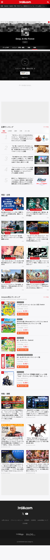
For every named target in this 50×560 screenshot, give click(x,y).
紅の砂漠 (8, 234)
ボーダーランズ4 (34, 234)
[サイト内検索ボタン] (48, 2)
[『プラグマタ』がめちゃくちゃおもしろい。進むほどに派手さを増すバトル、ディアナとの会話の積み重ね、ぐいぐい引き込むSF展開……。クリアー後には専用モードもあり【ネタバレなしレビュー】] (12, 468)
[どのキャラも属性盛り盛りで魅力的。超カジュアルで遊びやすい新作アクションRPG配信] (37, 203)
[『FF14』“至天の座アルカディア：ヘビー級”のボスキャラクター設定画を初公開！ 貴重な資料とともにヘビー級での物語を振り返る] (37, 438)
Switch (11, 6)
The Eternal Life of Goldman (37, 286)
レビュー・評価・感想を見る (24, 68)
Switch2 (6, 6)
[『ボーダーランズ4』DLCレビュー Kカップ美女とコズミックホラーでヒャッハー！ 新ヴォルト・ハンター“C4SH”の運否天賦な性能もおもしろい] (37, 228)
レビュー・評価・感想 (18, 47)
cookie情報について (43, 535)
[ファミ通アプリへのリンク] (19, 549)
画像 (29, 47)
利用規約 (26, 535)
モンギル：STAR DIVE (36, 209)
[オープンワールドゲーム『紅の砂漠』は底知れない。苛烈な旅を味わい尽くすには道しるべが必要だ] (12, 280)
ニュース (45, 6)
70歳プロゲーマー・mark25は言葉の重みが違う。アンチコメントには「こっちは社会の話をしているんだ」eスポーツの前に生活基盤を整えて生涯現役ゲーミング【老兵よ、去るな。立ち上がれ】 (12, 451)
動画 (35, 47)
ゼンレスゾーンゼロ (10, 262)
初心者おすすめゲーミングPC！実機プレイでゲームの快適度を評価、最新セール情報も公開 (12, 214)
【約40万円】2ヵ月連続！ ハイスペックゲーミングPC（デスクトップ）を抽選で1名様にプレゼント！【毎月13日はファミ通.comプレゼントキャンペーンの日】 (37, 421)
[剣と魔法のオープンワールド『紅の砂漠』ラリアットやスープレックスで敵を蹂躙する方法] (12, 228)
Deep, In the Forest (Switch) (29, 22)
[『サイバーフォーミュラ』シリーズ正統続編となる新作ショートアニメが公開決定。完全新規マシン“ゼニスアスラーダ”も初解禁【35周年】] (42, 171)
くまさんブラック (35, 262)
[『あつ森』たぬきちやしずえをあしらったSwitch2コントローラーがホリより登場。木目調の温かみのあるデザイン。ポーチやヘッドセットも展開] (42, 149)
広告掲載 (25, 538)
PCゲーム (20, 6)
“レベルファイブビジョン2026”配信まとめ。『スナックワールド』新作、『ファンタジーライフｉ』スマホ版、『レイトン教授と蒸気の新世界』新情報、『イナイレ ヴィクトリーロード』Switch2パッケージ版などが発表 (12, 422)
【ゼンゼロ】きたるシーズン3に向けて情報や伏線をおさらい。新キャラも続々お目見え (12, 266)
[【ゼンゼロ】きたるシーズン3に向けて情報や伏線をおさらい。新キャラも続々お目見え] (12, 256)
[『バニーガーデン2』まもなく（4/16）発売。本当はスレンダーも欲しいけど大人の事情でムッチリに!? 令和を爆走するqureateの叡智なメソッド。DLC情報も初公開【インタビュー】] (37, 468)
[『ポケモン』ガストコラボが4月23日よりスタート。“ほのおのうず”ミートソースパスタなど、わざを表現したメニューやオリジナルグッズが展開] (42, 138)
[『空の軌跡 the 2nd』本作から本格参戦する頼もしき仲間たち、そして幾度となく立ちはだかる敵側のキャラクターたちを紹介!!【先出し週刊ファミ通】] (42, 160)
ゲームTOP (6, 47)
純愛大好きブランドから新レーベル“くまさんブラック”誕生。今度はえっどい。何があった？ (37, 266)
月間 (21, 131)
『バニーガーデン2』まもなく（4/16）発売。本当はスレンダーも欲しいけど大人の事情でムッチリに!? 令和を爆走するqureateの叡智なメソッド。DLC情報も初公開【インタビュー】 (37, 480)
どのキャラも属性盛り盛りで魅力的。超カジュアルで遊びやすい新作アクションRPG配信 (37, 214)
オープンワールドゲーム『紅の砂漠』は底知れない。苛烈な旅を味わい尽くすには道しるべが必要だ (12, 291)
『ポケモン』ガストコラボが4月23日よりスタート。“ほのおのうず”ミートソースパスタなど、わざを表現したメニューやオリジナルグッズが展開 (22, 137)
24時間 (10, 131)
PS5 (15, 6)
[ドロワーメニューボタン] (2, 2)
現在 (4, 131)
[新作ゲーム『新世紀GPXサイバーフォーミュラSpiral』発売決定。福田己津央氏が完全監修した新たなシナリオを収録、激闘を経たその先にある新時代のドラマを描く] (42, 181)
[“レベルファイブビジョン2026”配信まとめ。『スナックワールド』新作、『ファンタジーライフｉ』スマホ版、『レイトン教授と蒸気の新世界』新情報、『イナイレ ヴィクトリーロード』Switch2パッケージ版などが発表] (12, 409)
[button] (25, 77)
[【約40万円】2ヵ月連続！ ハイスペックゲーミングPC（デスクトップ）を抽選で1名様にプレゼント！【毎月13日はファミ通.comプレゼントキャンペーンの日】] (37, 409)
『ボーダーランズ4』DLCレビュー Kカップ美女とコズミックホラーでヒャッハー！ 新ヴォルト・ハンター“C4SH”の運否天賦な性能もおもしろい (37, 240)
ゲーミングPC (9, 209)
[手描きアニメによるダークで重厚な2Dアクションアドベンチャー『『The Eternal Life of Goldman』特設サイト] (37, 280)
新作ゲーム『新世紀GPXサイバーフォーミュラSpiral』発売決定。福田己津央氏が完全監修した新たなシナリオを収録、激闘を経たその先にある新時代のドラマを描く (22, 181)
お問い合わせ (5, 535)
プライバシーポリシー (17, 535)
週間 (15, 131)
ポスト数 (27, 131)
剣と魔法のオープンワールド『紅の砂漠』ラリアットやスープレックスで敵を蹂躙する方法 (12, 238)
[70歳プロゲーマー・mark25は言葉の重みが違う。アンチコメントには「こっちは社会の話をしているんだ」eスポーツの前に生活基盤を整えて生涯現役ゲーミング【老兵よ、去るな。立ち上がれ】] (12, 438)
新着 (2, 6)
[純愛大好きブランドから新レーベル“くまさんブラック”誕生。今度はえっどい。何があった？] (37, 256)
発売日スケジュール (29, 6)
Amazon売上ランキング (10, 304)
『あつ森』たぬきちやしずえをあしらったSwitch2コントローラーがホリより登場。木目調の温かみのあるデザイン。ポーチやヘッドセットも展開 (22, 148)
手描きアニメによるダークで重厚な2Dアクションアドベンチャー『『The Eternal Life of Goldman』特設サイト (37, 291)
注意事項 (33, 535)
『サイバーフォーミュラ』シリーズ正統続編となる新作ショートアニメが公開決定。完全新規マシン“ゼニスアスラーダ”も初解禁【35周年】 (22, 170)
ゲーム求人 (38, 6)
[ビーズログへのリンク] (30, 549)
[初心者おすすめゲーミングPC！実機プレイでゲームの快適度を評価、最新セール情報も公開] (12, 203)
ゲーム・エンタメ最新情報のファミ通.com (11, 22)
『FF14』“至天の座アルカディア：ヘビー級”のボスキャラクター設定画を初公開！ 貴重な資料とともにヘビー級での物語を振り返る (37, 449)
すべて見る (46, 127)
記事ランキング (7, 127)
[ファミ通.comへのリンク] (25, 2)
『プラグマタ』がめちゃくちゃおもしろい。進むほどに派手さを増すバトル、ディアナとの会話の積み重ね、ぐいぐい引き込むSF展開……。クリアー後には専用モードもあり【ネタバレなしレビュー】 (12, 480)
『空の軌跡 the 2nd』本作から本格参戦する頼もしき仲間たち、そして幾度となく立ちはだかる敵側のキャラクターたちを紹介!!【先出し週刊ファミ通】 (22, 159)
